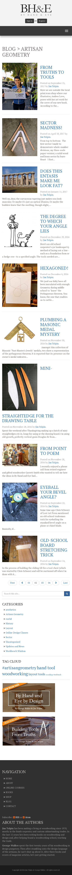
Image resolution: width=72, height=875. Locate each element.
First (12, 582)
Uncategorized (13, 641)
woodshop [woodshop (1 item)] (49, 675)
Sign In (29, 21)
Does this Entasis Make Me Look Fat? (51, 178)
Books (9, 792)
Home (9, 778)
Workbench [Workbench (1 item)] (57, 675)
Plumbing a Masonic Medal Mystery (53, 327)
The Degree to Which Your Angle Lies (53, 223)
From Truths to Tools (52, 72)
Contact (11, 806)
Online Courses (15, 787)
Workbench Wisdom (15, 651)
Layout (9, 628)
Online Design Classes (17, 632)
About (9, 783)
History (9, 623)
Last (65, 582)
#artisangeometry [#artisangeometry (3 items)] (19, 667)
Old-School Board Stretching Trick (54, 547)
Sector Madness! (51, 125)
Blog (8, 801)
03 (42, 582)
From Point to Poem (53, 450)
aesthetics (11, 609)
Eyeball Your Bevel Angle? (53, 492)
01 (29, 582)
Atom (26, 817)
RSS (16, 817)
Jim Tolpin (53, 86)
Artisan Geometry (14, 614)
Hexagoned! (54, 268)
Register (42, 21)
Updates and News (15, 646)
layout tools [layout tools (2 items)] (37, 674)
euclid (9, 618)
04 (49, 582)
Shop (8, 796)
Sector (9, 637)
